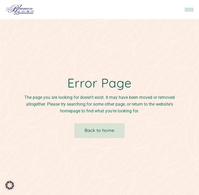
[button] (9, 185)
